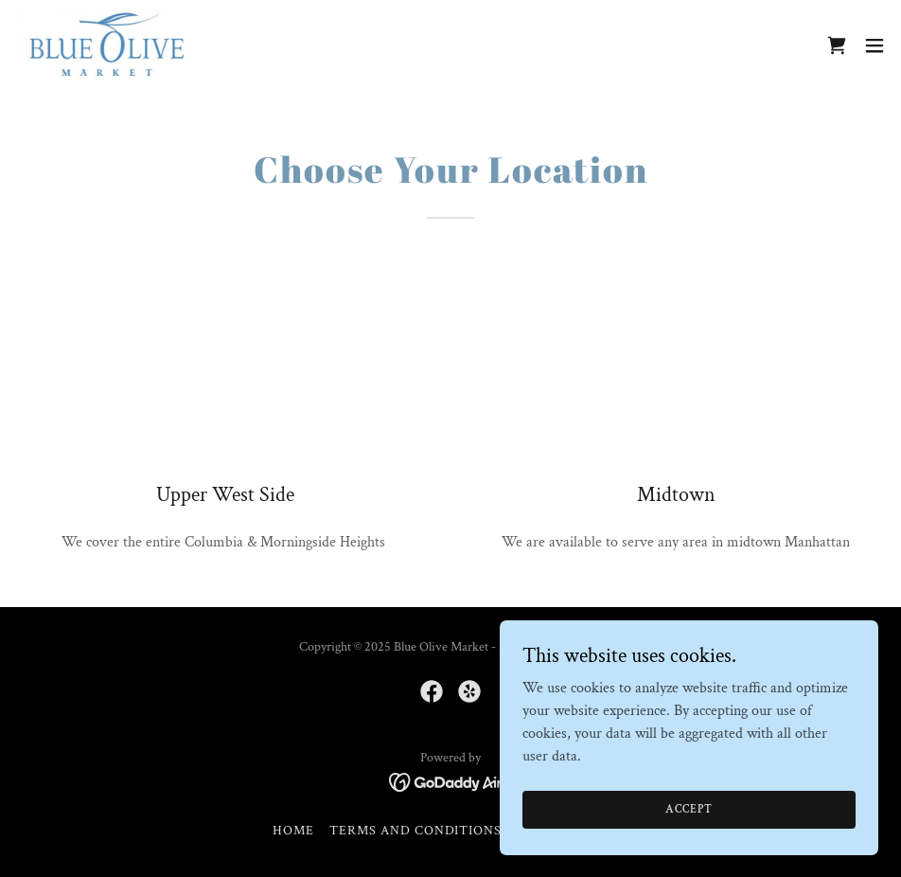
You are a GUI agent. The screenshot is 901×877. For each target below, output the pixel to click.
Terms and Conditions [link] (416, 830)
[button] (874, 45)
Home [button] (293, 830)
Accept (688, 809)
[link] (107, 45)
